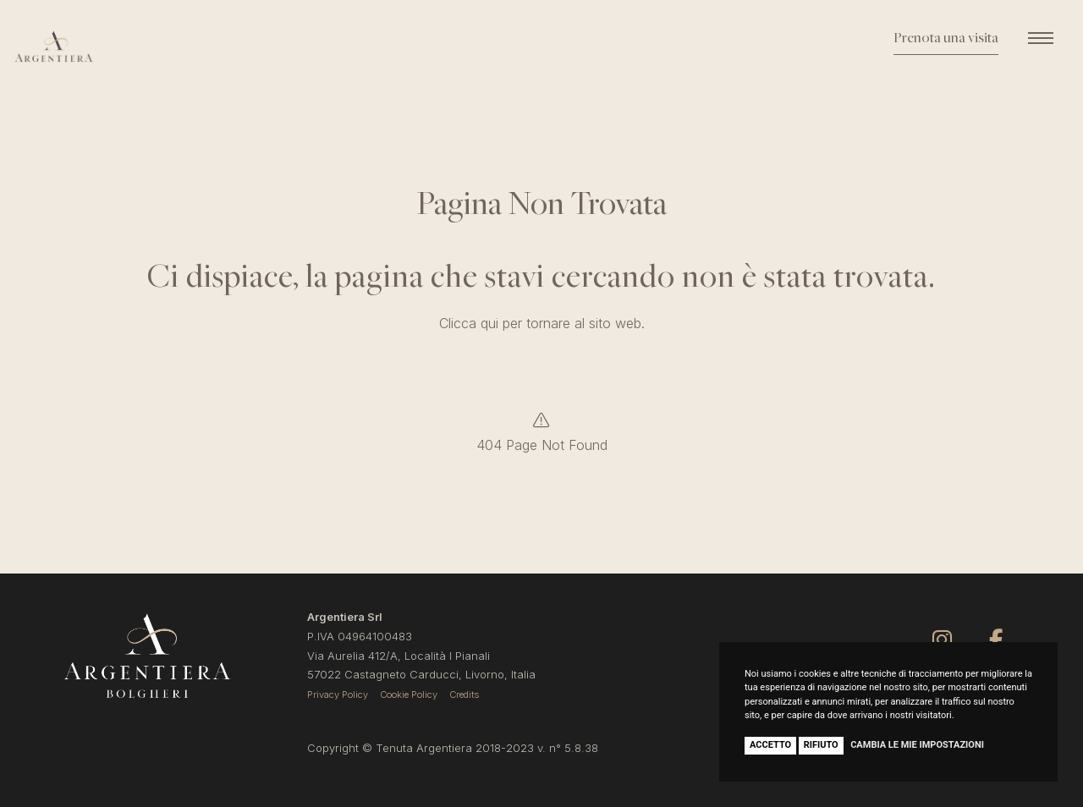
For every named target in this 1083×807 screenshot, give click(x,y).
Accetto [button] (770, 744)
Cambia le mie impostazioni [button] (917, 744)
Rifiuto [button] (821, 744)
